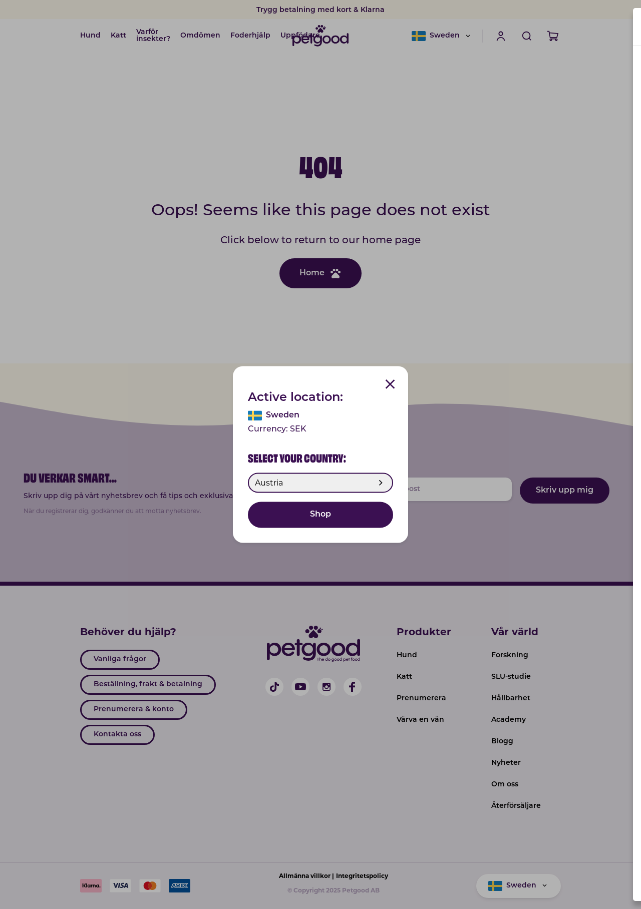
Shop (320, 515)
